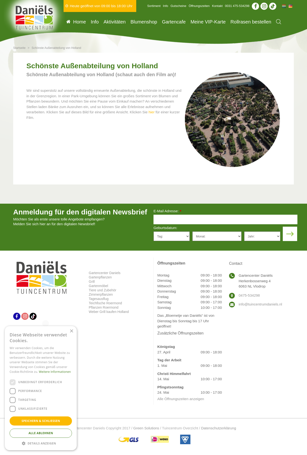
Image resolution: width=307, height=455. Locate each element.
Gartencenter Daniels (104, 273)
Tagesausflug (99, 299)
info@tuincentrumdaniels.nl (260, 304)
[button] (41, 443)
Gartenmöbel (98, 286)
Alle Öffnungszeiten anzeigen (180, 399)
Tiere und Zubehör (102, 290)
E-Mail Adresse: (167, 211)
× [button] (71, 331)
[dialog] (41, 388)
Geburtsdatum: (165, 228)
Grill (92, 281)
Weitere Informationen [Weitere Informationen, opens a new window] (55, 372)
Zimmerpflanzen (101, 294)
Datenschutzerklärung (218, 428)
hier (151, 112)
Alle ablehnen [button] (41, 433)
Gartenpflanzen (100, 277)
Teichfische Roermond (105, 303)
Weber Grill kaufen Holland (109, 312)
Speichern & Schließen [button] (41, 421)
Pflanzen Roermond (103, 307)
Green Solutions (146, 428)
